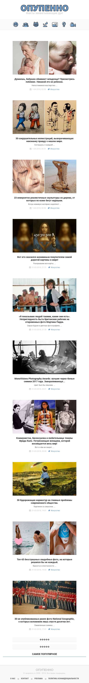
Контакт (25, 678)
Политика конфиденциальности (63, 678)
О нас (12, 678)
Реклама (38, 678)
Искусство (54, 89)
